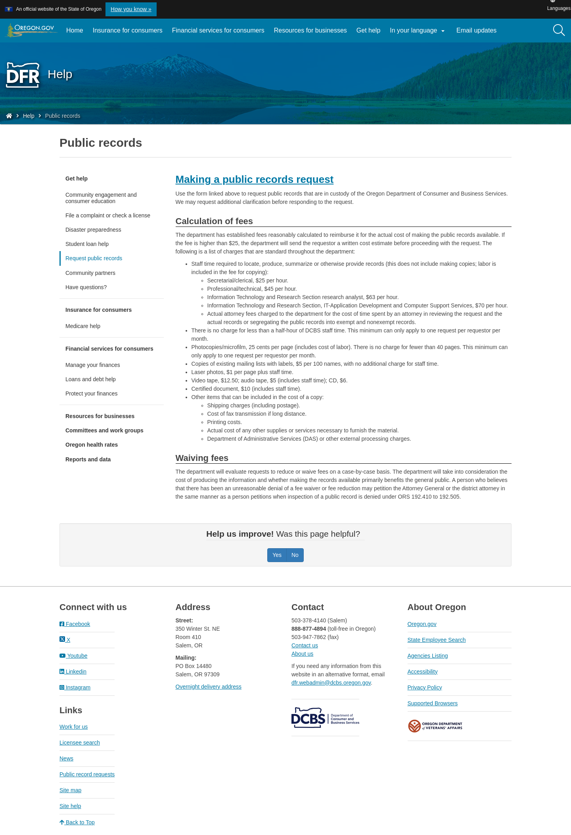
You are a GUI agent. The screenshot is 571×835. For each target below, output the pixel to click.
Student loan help (87, 244)
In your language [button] (418, 31)
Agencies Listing (428, 656)
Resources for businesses (310, 30)
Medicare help (82, 326)
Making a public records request (255, 179)
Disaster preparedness (93, 230)
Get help (368, 30)
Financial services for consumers (218, 30)
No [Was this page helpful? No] (295, 555)
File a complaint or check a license (107, 215)
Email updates (478, 33)
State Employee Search (437, 640)
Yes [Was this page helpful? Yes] (277, 555)
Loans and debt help (90, 379)
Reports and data (88, 459)
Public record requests (87, 774)
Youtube (73, 656)
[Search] (559, 30)
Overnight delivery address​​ (209, 686)
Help (28, 116)
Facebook (74, 624)
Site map (70, 790)
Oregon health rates (91, 444)
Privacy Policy (425, 687)
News (66, 758)
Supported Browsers (433, 703)
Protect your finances (91, 393)
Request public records (93, 258)
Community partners (90, 273)
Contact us (304, 645)
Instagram (74, 687)
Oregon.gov (422, 624)
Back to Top (77, 822)
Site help (70, 806)
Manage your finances (92, 365)
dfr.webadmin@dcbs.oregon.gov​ (331, 683)
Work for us (73, 727)
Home (74, 30)
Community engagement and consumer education (101, 198)
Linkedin (72, 671)
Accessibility (423, 671)
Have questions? (86, 287)
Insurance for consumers (128, 30)
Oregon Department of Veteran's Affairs (435, 726)
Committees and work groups (104, 430)
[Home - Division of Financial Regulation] (9, 116)
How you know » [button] (131, 9)
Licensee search (79, 742)
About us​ (302, 654)
